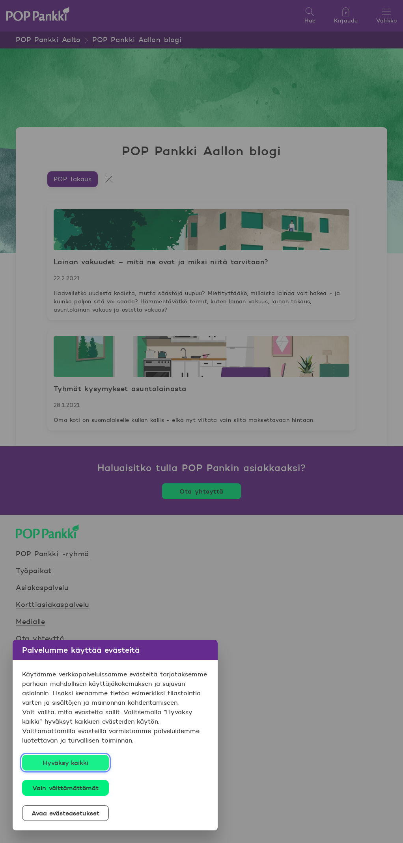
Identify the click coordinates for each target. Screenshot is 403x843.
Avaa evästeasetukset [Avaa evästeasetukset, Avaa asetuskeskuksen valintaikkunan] (66, 813)
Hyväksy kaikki (66, 763)
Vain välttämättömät (65, 788)
